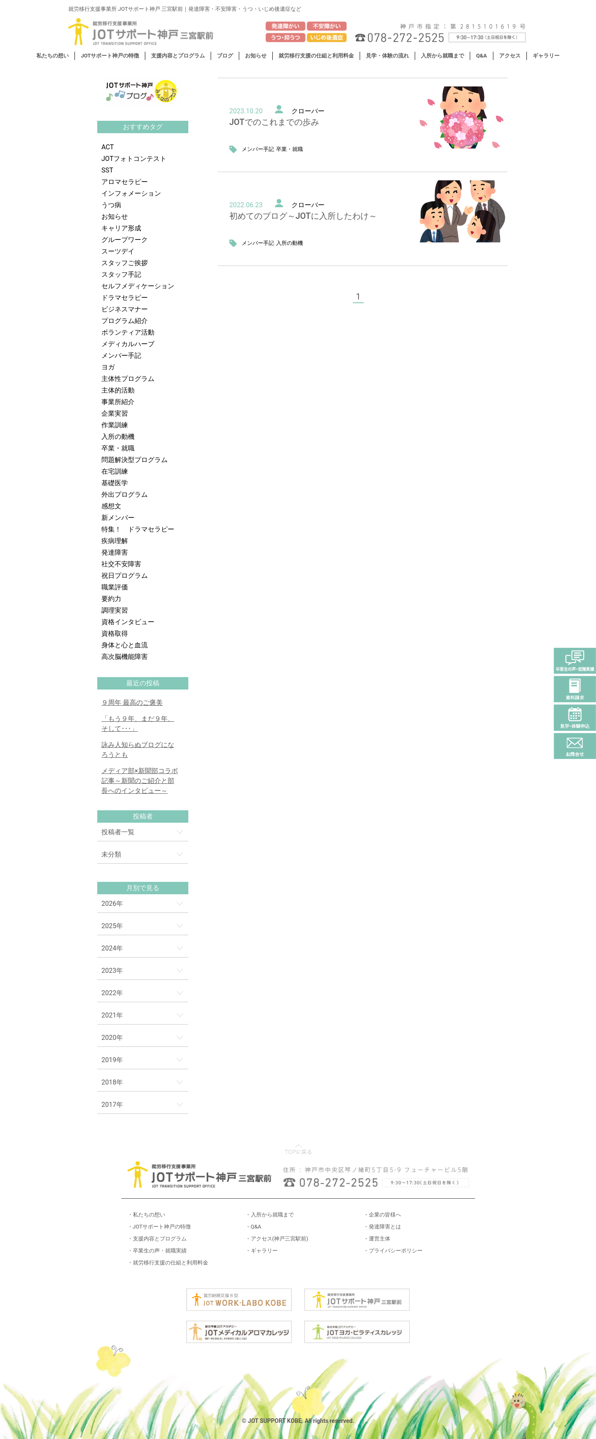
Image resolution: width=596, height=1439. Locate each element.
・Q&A (253, 1227)
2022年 (112, 993)
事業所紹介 (118, 402)
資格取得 (114, 633)
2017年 (112, 1105)
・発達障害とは (382, 1227)
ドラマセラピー (124, 298)
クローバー (307, 111)
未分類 (111, 854)
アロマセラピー (124, 182)
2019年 (112, 1060)
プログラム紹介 (124, 321)
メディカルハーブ (127, 344)
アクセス (510, 56)
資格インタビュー (127, 622)
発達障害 (114, 552)
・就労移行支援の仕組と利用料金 (167, 1262)
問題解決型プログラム (134, 460)
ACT (107, 147)
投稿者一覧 (118, 832)
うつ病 (111, 205)
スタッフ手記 (121, 274)
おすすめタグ (143, 127)
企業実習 (114, 413)
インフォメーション (131, 193)
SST (107, 170)
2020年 (112, 1038)
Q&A (481, 56)
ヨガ (108, 367)
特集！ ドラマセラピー (137, 529)
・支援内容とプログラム (157, 1238)
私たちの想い (52, 56)
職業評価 (114, 587)
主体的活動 (118, 390)
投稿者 (143, 816)
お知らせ (256, 56)
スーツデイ (118, 251)
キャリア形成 (121, 228)
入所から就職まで (442, 56)
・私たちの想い (146, 1215)
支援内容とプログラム (178, 56)
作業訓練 (114, 425)
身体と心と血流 (124, 645)
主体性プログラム (127, 379)
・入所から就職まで (269, 1215)
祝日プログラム (124, 575)
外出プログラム (124, 494)
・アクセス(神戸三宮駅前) (276, 1238)
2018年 (112, 1082)
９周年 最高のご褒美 (132, 702)
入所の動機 (118, 437)
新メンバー (118, 518)
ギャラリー (546, 56)
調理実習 (114, 610)
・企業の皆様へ (382, 1215)
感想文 (111, 506)
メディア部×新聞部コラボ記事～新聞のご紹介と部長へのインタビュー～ (139, 781)
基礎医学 (114, 483)
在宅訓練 (114, 471)
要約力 (111, 599)
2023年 (112, 970)
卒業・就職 (118, 448)
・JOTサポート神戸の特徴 (159, 1227)
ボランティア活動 (127, 332)
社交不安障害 (121, 564)
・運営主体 (376, 1238)
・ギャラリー (261, 1250)
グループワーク (124, 240)
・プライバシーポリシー (393, 1250)
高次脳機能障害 (124, 657)
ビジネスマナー (124, 309)
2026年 (112, 903)
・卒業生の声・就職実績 (157, 1250)
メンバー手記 (121, 355)
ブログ (225, 56)
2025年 (112, 926)
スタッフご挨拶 (124, 263)
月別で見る (142, 888)
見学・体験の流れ (387, 56)
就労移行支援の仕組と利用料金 (316, 56)
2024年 (112, 948)
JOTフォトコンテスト (133, 159)
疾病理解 (114, 541)
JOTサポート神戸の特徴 (110, 56)
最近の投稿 (142, 683)
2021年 (112, 1015)
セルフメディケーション (137, 286)
